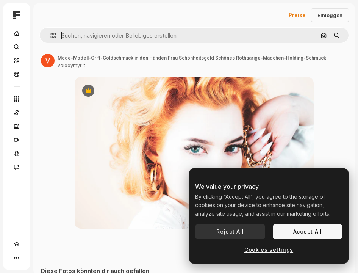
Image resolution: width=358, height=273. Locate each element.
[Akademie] (17, 244)
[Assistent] (17, 167)
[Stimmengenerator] (17, 153)
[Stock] (17, 61)
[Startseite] (17, 33)
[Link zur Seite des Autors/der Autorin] (48, 60)
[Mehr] (17, 258)
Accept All (307, 231)
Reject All (230, 231)
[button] (50, 35)
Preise (297, 15)
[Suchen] (17, 47)
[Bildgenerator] (17, 126)
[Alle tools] (17, 99)
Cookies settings (268, 249)
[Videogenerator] (17, 140)
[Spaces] (17, 113)
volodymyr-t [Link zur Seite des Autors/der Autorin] (71, 65)
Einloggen (329, 15)
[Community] (17, 74)
